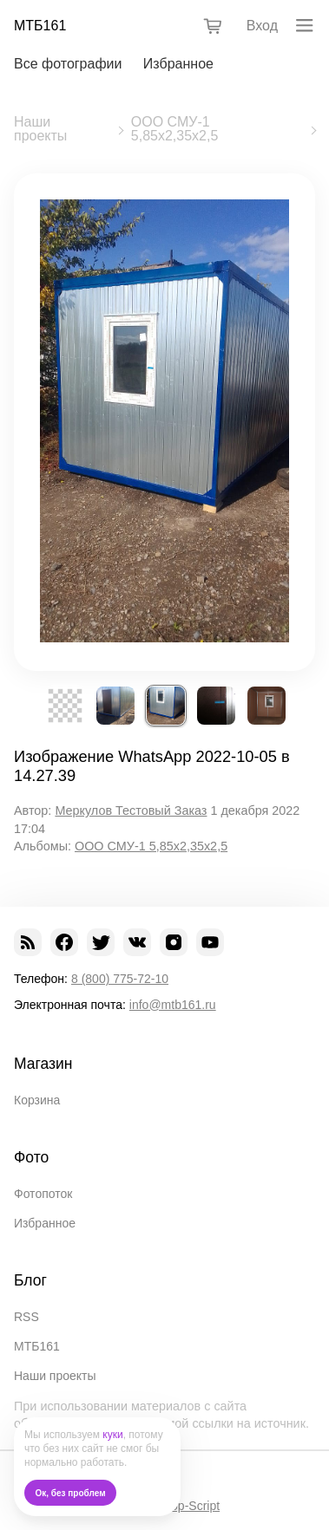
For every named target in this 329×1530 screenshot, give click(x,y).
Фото (31, 1157)
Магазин (43, 1063)
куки (112, 1435)
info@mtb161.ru (172, 1005)
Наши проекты (40, 129)
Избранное (178, 63)
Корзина (37, 1100)
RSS (26, 1317)
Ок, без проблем (71, 1493)
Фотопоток (43, 1194)
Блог (30, 1280)
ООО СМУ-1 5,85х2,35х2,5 (175, 129)
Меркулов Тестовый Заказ (131, 810)
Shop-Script (188, 1506)
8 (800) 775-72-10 (119, 979)
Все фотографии (68, 63)
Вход (262, 25)
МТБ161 (40, 25)
